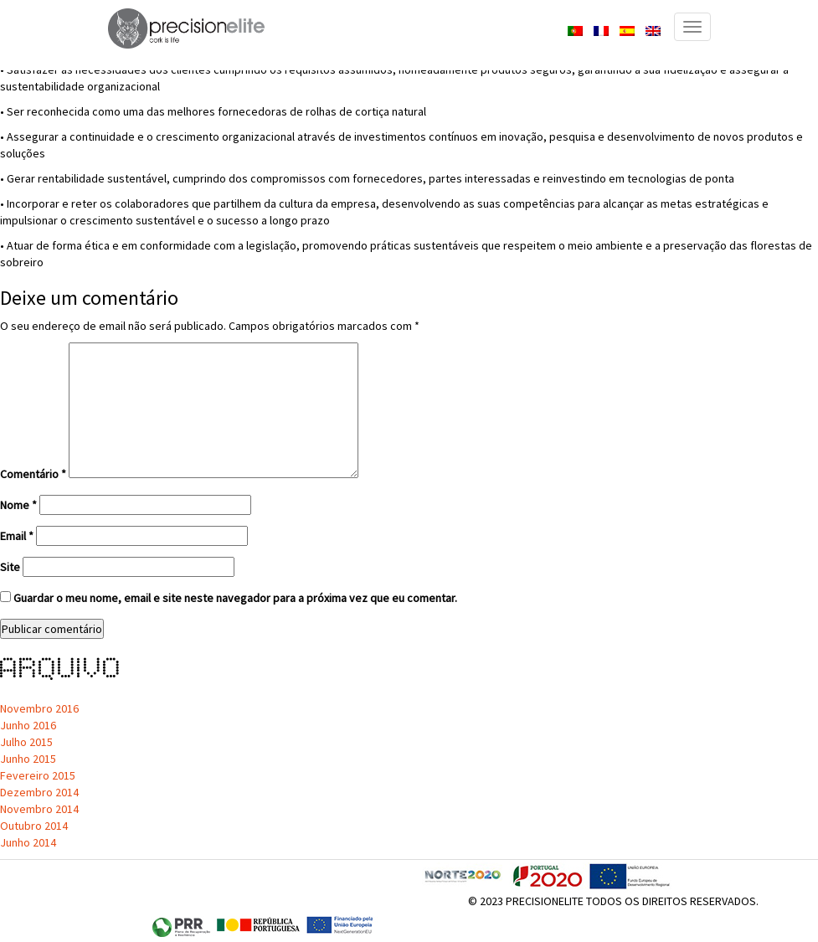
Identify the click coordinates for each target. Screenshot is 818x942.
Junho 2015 (28, 758)
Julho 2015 (26, 741)
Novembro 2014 (39, 808)
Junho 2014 (28, 842)
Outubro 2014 (34, 825)
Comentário (33, 473)
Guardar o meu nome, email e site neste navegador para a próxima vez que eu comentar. (235, 597)
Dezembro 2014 (39, 792)
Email (16, 535)
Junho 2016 (28, 725)
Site (10, 566)
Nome (18, 504)
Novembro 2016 (39, 708)
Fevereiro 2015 (37, 775)
